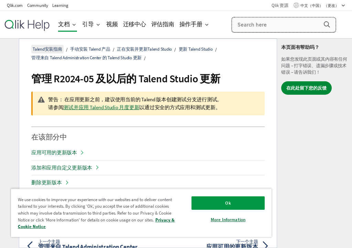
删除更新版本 (46, 182)
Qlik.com (15, 5)
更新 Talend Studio (196, 49)
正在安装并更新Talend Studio (144, 49)
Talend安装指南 (47, 49)
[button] (327, 24)
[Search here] (284, 25)
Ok (228, 203)
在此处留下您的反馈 (306, 88)
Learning (60, 5)
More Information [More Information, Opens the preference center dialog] (228, 220)
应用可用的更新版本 (54, 152)
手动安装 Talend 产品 (90, 49)
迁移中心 (134, 24)
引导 (88, 24)
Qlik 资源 (280, 5)
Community (37, 5)
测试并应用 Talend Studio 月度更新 (101, 107)
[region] (141, 212)
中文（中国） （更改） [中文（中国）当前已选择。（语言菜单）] (320, 5)
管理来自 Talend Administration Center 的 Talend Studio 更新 (86, 58)
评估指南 (162, 24)
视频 (112, 24)
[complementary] (314, 143)
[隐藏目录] (8, 49)
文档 (64, 24)
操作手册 (190, 24)
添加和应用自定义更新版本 (61, 167)
